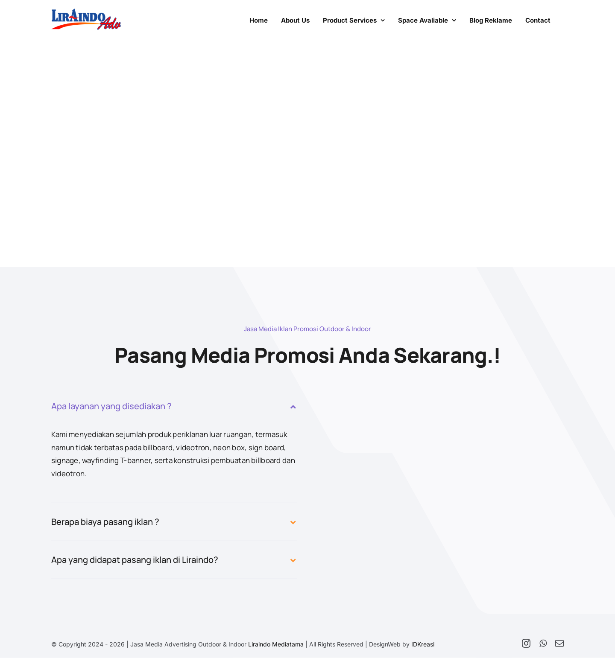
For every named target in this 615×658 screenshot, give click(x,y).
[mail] (559, 643)
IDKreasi (422, 644)
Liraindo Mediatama (276, 644)
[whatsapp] (543, 643)
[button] (174, 406)
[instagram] (526, 643)
